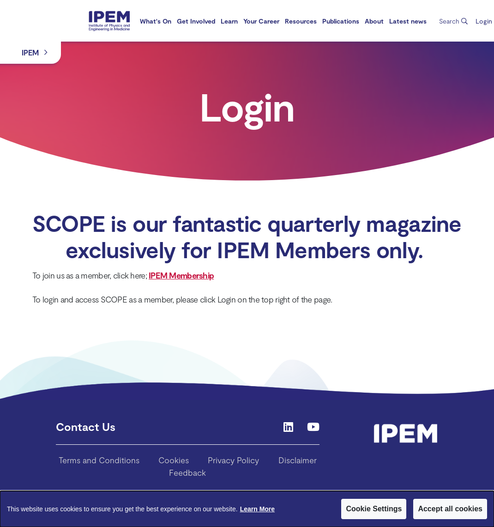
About (374, 21)
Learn (229, 21)
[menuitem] (155, 21)
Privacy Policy (233, 460)
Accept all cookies (450, 509)
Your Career (261, 21)
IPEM (30, 52)
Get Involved (196, 21)
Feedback (187, 472)
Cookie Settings (374, 509)
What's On (155, 21)
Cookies (173, 460)
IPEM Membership (181, 275)
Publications (340, 21)
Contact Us (85, 426)
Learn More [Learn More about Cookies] (257, 509)
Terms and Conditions (99, 460)
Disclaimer (297, 460)
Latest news (408, 21)
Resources (301, 21)
